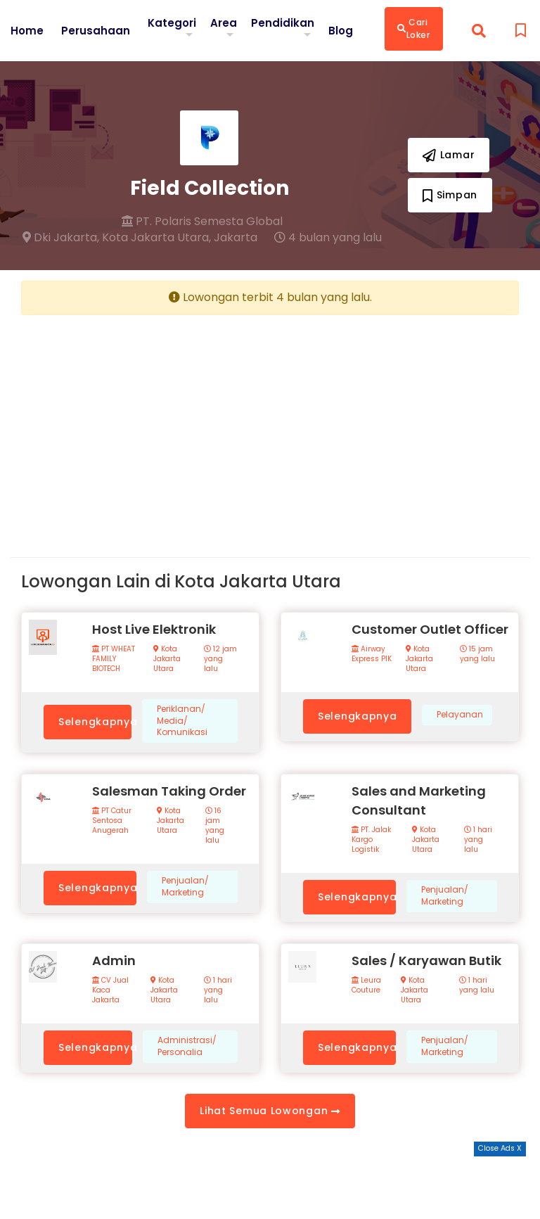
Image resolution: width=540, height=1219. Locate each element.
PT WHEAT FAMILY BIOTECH (113, 659)
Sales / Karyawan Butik (426, 960)
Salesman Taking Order (169, 791)
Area (227, 22)
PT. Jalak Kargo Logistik (371, 840)
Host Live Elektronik (154, 629)
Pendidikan (287, 22)
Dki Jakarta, (60, 237)
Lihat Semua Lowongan (270, 1111)
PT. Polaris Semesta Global (202, 221)
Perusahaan (96, 30)
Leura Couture (366, 985)
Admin (114, 960)
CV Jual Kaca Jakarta (110, 990)
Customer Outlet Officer (430, 629)
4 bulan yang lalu (328, 237)
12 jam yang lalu (220, 659)
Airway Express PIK (372, 654)
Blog (345, 30)
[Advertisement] (140, 424)
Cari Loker (418, 28)
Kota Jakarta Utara (167, 659)
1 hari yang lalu (478, 840)
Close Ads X (500, 1148)
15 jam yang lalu (477, 654)
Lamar (449, 155)
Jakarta (235, 237)
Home (27, 30)
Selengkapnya (94, 722)
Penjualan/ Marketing (185, 886)
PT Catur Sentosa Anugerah (111, 821)
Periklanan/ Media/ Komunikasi (182, 721)
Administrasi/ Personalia (187, 1046)
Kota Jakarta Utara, (156, 237)
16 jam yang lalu (214, 825)
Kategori (174, 22)
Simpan (450, 195)
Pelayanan (460, 714)
